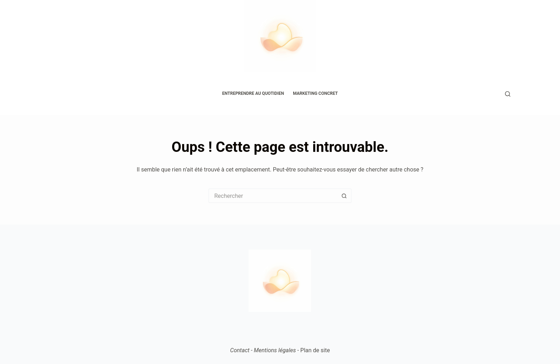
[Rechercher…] (273, 196)
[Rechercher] (507, 94)
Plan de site (315, 350)
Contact (239, 350)
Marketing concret (315, 93)
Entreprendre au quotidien (253, 93)
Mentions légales (275, 350)
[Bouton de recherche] (344, 196)
